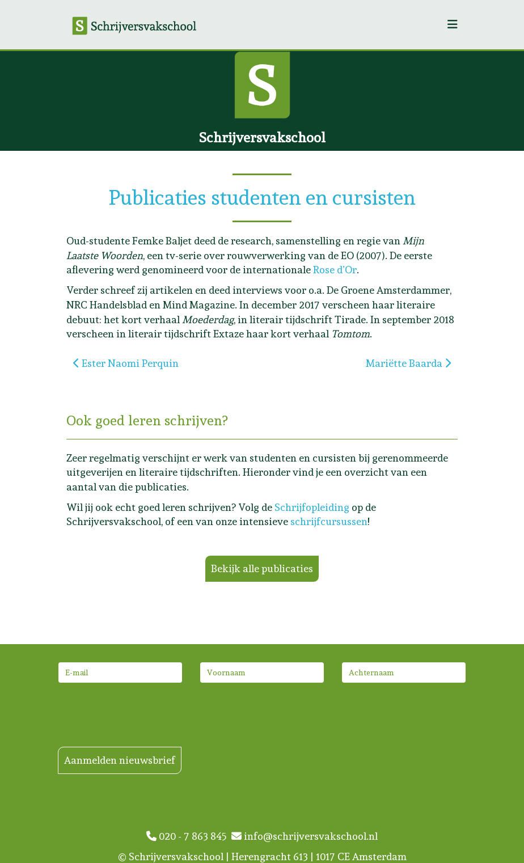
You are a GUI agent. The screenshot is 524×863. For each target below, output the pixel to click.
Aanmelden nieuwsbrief (119, 760)
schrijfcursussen (328, 521)
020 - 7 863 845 (188, 836)
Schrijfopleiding (311, 507)
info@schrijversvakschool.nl (304, 836)
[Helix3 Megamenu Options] (452, 24)
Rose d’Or (335, 270)
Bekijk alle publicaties (262, 568)
